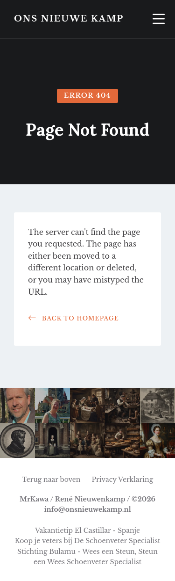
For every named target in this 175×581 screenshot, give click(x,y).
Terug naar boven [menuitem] (51, 479)
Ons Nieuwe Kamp (69, 19)
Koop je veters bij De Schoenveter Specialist (88, 541)
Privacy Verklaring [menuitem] (122, 479)
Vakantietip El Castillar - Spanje (87, 530)
